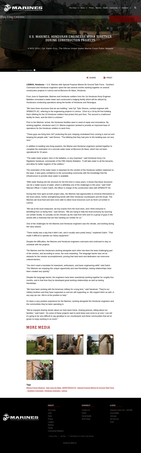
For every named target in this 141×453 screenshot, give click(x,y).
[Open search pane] (135, 7)
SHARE (92, 78)
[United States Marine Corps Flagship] (23, 8)
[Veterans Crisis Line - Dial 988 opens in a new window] (121, 412)
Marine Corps (21, 419)
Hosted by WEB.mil (69, 443)
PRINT (109, 78)
